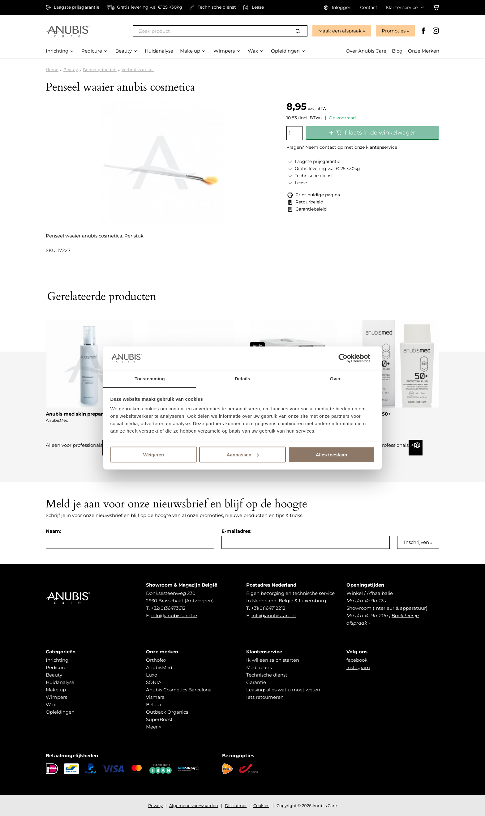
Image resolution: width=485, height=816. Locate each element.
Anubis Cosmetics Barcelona (179, 690)
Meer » (153, 727)
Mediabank (259, 667)
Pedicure (56, 667)
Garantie (256, 682)
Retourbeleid (309, 202)
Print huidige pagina (317, 195)
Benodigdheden (100, 69)
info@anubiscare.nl (273, 615)
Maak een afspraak (340, 31)
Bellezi (153, 704)
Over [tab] (335, 378)
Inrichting (57, 660)
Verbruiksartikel (138, 69)
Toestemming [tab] (150, 378)
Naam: (53, 531)
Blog (397, 51)
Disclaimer (236, 805)
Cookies (261, 805)
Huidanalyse (60, 682)
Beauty (70, 69)
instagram (358, 667)
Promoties (394, 31)
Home (52, 69)
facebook (356, 660)
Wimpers (56, 697)
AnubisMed (159, 667)
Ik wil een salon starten (272, 660)
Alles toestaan (331, 454)
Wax (51, 704)
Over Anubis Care (366, 51)
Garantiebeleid (311, 209)
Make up (56, 690)
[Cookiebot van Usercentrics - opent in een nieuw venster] (348, 358)
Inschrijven (416, 542)
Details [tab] (242, 378)
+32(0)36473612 (168, 608)
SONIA (153, 682)
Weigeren (153, 454)
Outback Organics (167, 712)
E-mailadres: (236, 531)
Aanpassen (243, 454)
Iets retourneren (265, 697)
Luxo (151, 675)
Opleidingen (60, 712)
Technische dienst (266, 675)
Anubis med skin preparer (76, 414)
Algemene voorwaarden (193, 805)
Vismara (155, 697)
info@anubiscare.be (174, 615)
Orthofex (156, 660)
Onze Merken (423, 51)
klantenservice (381, 147)
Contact (368, 7)
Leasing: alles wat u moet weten (283, 690)
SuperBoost (159, 719)
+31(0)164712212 (268, 608)
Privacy (155, 805)
